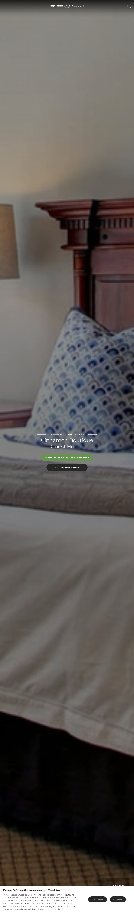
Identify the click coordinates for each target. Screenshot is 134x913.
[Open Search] (128, 6)
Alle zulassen (98, 899)
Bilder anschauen (67, 467)
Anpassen (117, 899)
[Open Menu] (4, 6)
